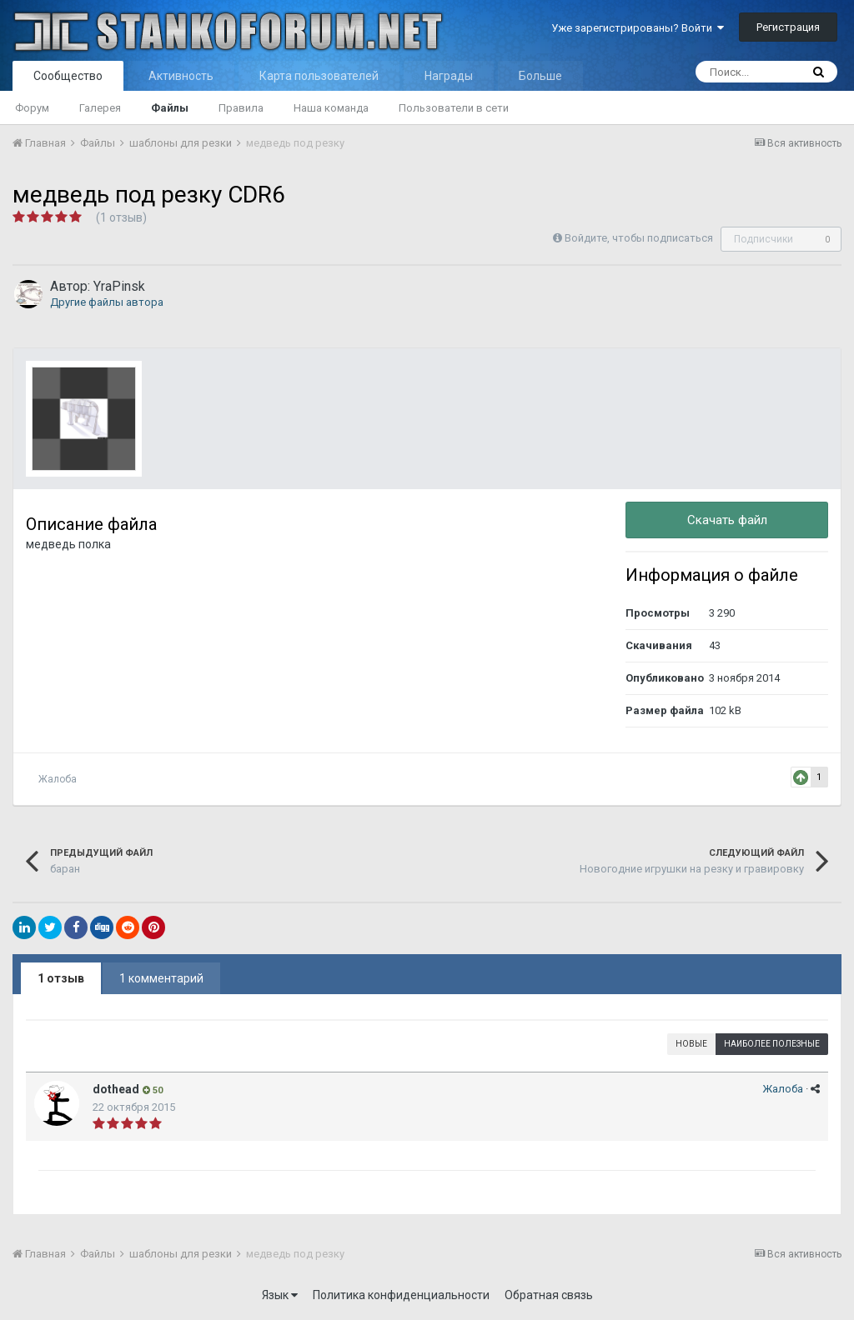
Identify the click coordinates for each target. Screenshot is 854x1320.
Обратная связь (549, 1295)
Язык (280, 1295)
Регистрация (788, 27)
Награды (448, 75)
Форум (32, 108)
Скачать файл (727, 520)
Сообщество (68, 75)
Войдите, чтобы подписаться (639, 238)
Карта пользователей (319, 75)
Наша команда (331, 108)
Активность (181, 75)
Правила (241, 108)
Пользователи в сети (454, 108)
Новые (691, 1043)
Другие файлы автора (106, 302)
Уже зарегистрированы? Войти (637, 28)
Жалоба (57, 779)
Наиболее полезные (772, 1043)
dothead (116, 1089)
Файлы (169, 108)
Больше (540, 75)
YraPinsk (119, 286)
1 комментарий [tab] (161, 978)
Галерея (100, 108)
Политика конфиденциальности (401, 1295)
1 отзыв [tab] (61, 978)
